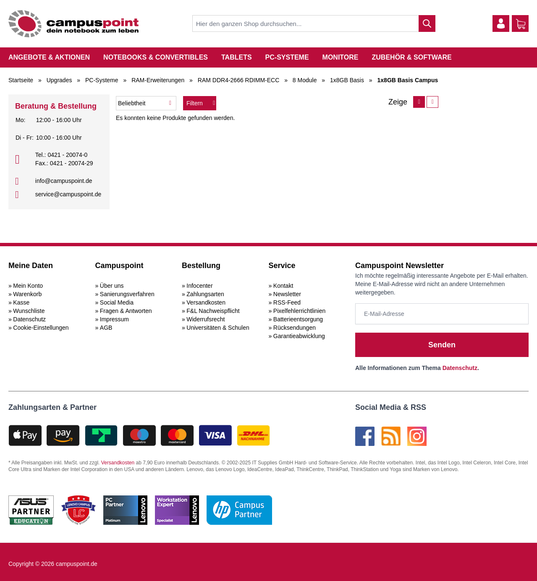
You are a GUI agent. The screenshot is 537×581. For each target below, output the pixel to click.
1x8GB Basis (347, 80)
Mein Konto (28, 285)
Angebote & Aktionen (49, 57)
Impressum (114, 319)
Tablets (236, 57)
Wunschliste (29, 310)
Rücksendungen (294, 327)
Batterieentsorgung (298, 319)
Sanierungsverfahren (127, 294)
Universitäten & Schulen (217, 327)
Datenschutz (29, 319)
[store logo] (73, 23)
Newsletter (287, 294)
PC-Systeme (287, 57)
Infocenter (199, 285)
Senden (442, 345)
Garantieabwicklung (299, 336)
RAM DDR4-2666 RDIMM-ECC (238, 80)
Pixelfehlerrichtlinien (299, 310)
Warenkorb (27, 294)
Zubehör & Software (412, 57)
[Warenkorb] (521, 24)
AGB (106, 327)
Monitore (340, 57)
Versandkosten (205, 302)
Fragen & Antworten (126, 310)
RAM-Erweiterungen (157, 80)
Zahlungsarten (205, 294)
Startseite (20, 80)
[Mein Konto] (500, 23)
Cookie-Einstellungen (40, 327)
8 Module (305, 80)
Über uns (112, 285)
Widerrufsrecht (205, 319)
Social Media (117, 302)
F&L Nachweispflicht (212, 310)
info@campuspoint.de (63, 180)
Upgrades (59, 80)
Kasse (21, 302)
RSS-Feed (287, 302)
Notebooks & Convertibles (155, 57)
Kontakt (283, 285)
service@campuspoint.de (68, 194)
